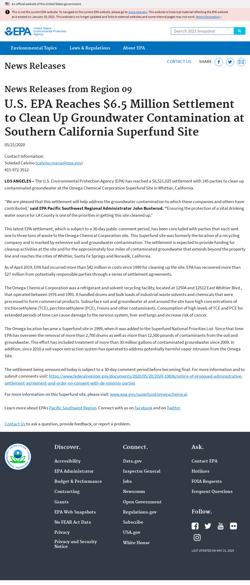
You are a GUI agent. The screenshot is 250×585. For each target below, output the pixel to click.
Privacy (62, 532)
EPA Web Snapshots (75, 512)
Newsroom (134, 491)
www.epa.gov (137, 12)
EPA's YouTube (220, 526)
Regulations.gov (140, 512)
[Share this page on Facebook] (219, 62)
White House (136, 543)
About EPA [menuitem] (134, 48)
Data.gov (132, 461)
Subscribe (133, 522)
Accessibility (67, 461)
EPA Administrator (74, 471)
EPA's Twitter (207, 526)
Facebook (143, 408)
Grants (61, 502)
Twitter (173, 408)
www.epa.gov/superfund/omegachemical (148, 394)
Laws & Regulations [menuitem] (90, 48)
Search (239, 31)
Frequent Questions (212, 491)
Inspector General (141, 471)
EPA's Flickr (233, 526)
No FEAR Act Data (72, 522)
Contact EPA (204, 461)
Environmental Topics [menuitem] (34, 48)
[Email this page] (241, 62)
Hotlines (200, 471)
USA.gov (131, 532)
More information (208, 17)
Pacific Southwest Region (72, 408)
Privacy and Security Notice (75, 544)
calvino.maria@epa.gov (59, 163)
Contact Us (179, 61)
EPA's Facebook (195, 526)
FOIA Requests (207, 481)
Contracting (67, 491)
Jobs (127, 481)
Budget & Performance (78, 481)
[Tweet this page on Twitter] (230, 62)
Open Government (142, 502)
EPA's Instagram (197, 537)
